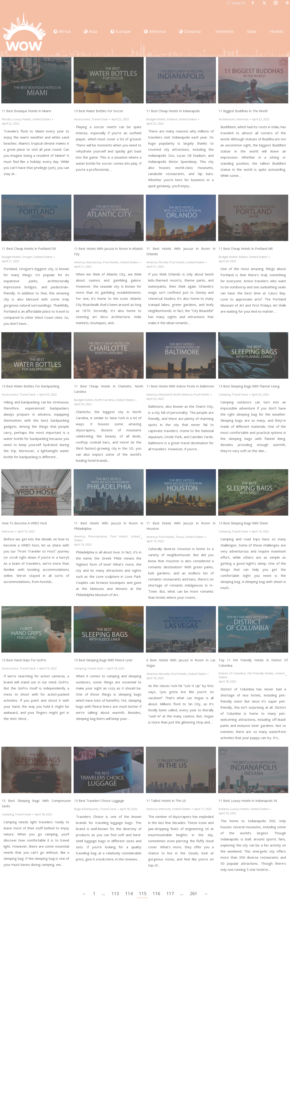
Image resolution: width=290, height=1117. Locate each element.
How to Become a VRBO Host (24, 523)
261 (193, 893)
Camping (225, 394)
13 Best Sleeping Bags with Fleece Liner (103, 660)
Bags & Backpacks (86, 809)
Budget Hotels (155, 119)
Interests (242, 119)
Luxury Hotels (21, 119)
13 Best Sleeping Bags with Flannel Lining (249, 386)
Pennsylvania (97, 536)
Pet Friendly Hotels (260, 673)
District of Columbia (232, 673)
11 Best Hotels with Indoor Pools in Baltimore (180, 386)
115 (142, 893)
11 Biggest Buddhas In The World (243, 111)
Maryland (165, 394)
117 (170, 893)
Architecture (227, 119)
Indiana (172, 119)
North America (183, 394)
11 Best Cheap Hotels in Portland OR (29, 248)
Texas (180, 537)
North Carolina (104, 400)
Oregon (27, 257)
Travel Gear (100, 119)
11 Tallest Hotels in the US (166, 801)
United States (41, 119)
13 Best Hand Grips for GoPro (24, 660)
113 (115, 893)
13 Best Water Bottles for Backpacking (30, 386)
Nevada (164, 674)
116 (156, 893)
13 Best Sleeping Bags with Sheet (243, 523)
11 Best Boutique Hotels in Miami (26, 111)
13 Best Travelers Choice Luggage (99, 801)
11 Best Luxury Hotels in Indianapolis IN (248, 801)
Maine (243, 257)
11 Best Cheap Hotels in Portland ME (246, 248)
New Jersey (94, 262)
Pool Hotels (111, 262)
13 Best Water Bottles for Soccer (98, 111)
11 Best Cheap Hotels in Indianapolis (173, 111)
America (79, 262)
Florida (6, 119)
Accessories (82, 119)
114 (129, 893)
